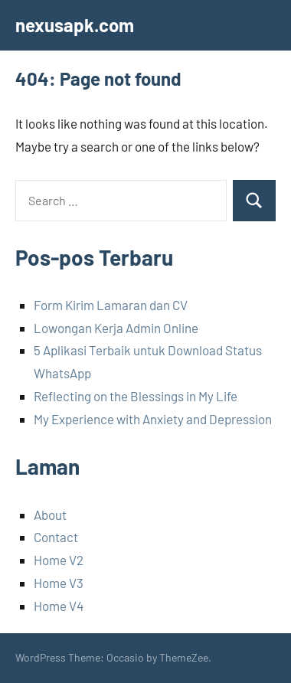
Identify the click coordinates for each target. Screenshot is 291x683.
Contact (56, 536)
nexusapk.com (74, 25)
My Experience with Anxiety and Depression (153, 418)
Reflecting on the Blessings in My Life (135, 396)
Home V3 (58, 582)
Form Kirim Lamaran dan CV (111, 304)
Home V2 (58, 559)
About (50, 514)
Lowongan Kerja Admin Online (116, 327)
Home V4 (58, 605)
